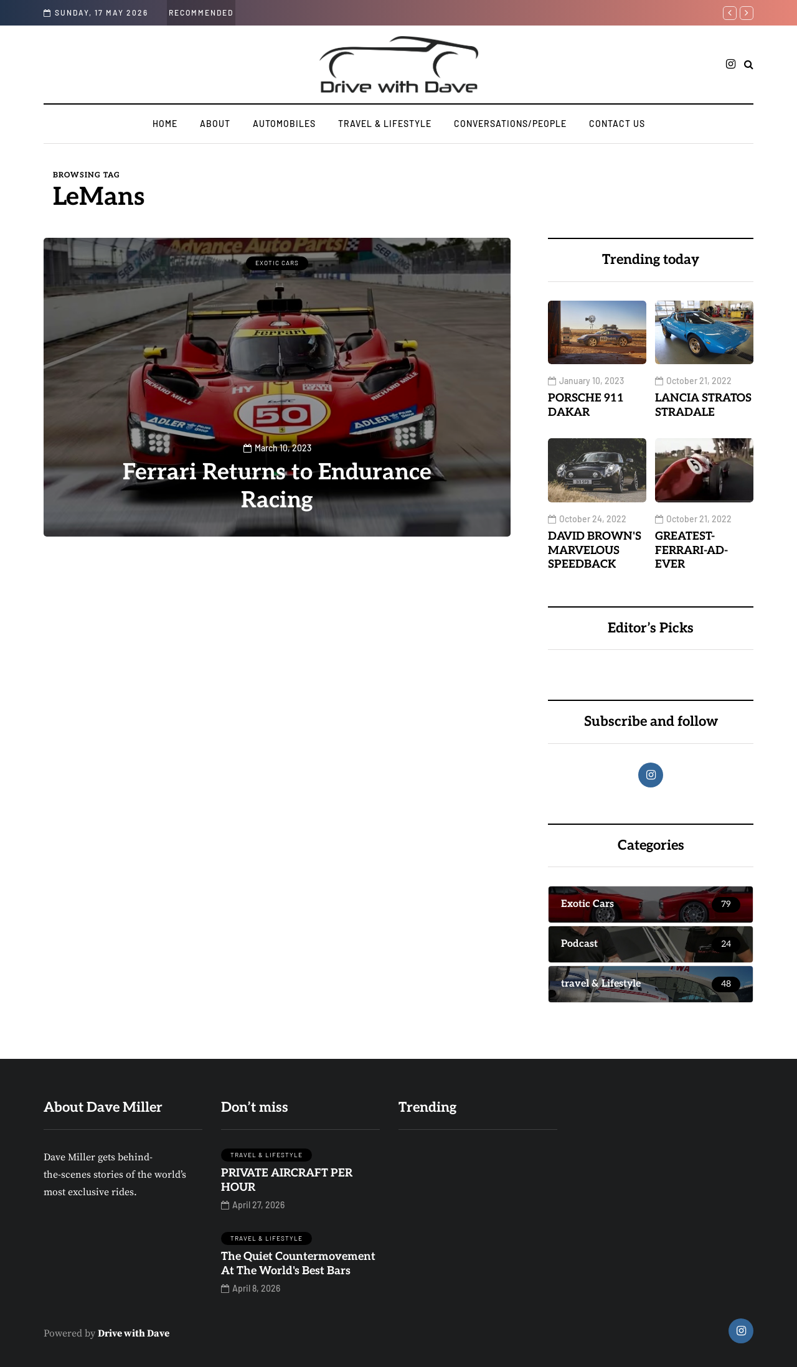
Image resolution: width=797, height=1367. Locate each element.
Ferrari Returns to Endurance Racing (277, 486)
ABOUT (215, 123)
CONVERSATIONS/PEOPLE (510, 123)
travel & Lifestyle (385, 123)
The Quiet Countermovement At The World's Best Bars (298, 1263)
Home (165, 123)
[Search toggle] (748, 65)
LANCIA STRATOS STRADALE (703, 405)
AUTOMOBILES (284, 123)
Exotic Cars (277, 262)
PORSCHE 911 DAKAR (586, 405)
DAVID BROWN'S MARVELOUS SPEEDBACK (594, 550)
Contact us (617, 123)
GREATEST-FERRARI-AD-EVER (691, 550)
